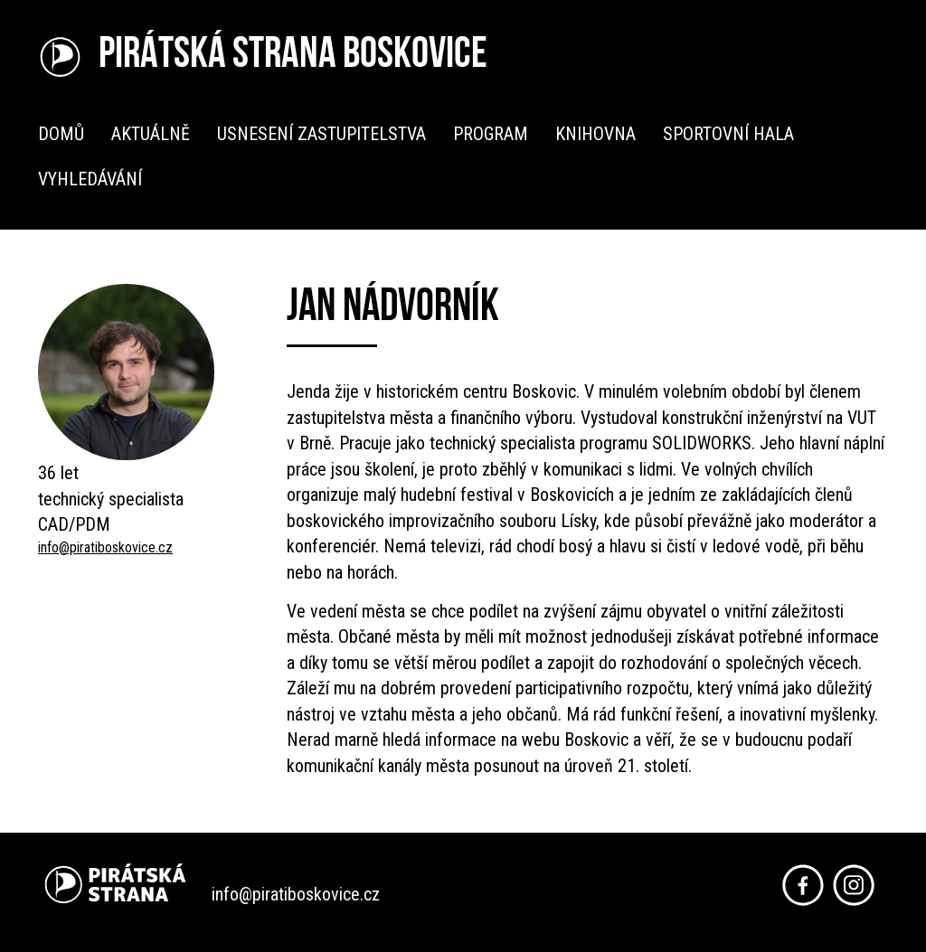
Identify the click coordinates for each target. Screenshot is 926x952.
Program (490, 134)
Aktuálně (150, 134)
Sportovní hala (728, 134)
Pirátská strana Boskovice (293, 56)
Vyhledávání (90, 179)
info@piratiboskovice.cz (105, 547)
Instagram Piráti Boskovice (853, 885)
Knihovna (595, 134)
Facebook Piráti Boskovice (803, 885)
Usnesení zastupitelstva (321, 134)
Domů (61, 134)
